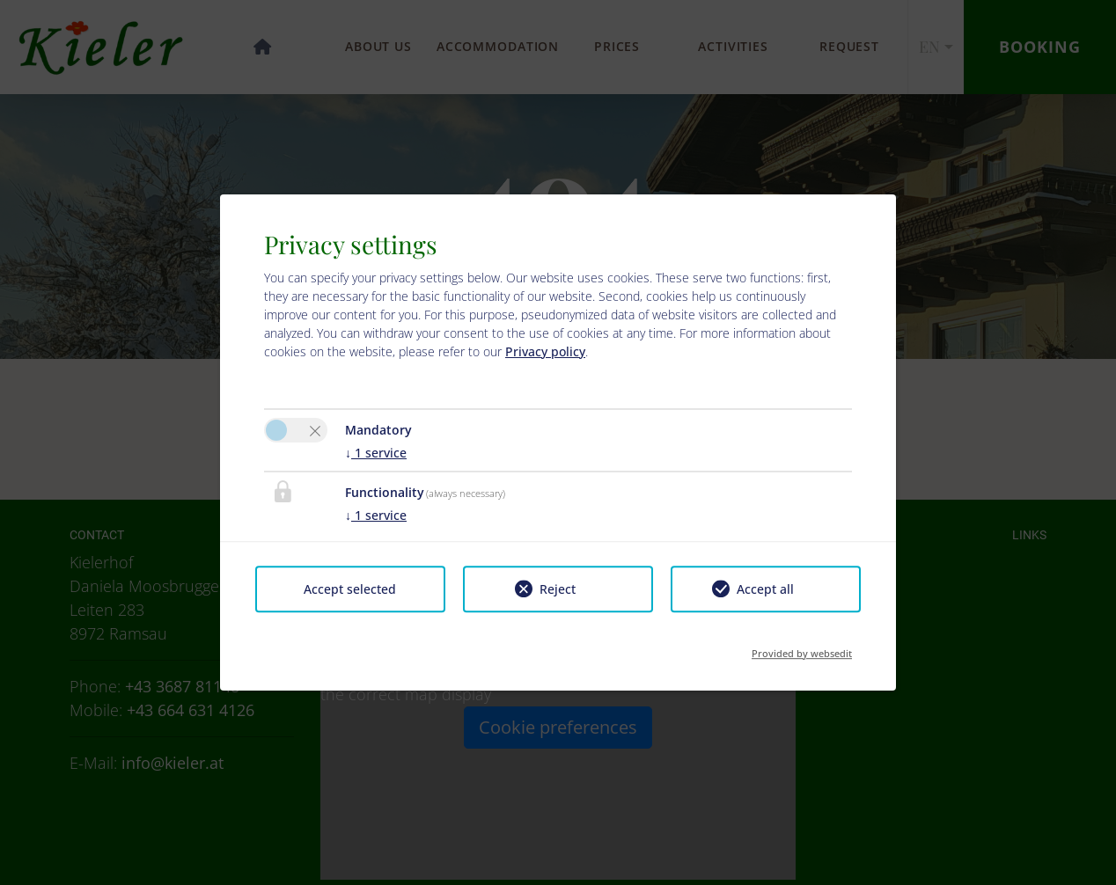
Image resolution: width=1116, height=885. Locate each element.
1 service (376, 452)
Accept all (765, 589)
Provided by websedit (802, 648)
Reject (558, 589)
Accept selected (350, 589)
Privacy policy (545, 351)
